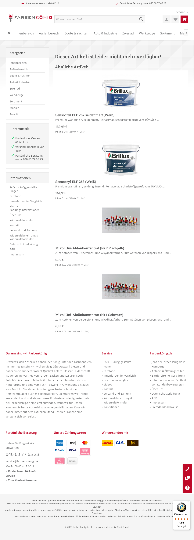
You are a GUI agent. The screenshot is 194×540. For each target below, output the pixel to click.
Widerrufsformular (22, 220)
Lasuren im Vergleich (117, 380)
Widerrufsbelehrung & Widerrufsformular (24, 237)
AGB (12, 249)
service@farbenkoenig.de (22, 461)
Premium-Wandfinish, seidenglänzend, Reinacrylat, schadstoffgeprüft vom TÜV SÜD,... (110, 186)
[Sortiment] (167, 33)
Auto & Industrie (20, 82)
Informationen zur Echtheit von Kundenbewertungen (169, 382)
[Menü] (188, 502)
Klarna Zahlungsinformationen (25, 208)
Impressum (17, 254)
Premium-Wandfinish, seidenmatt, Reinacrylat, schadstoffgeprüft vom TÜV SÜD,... (107, 120)
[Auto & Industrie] (105, 33)
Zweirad (15, 88)
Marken (14, 108)
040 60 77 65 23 (157, 3)
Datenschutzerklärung (24, 244)
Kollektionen (111, 407)
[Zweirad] (128, 33)
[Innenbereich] (24, 33)
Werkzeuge (17, 95)
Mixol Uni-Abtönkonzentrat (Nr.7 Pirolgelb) (89, 248)
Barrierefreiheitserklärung (168, 375)
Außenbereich (19, 69)
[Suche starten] (141, 19)
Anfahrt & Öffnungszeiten (168, 371)
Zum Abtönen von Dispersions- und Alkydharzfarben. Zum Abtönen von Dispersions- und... (113, 253)
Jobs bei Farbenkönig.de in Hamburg (168, 364)
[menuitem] (180, 12)
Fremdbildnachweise (165, 407)
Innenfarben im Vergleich (26, 201)
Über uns (15, 215)
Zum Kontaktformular (22, 480)
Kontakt (14, 225)
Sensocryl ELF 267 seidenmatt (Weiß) (84, 115)
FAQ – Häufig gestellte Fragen (23, 189)
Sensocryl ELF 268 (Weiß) (75, 182)
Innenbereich (18, 63)
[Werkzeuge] (147, 33)
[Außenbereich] (49, 33)
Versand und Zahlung (23, 230)
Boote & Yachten (20, 75)
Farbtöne (15, 196)
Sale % (14, 114)
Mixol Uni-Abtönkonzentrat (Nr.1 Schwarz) (89, 315)
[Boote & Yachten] (76, 33)
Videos (108, 384)
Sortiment (16, 101)
